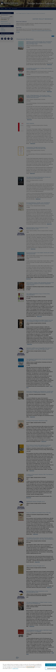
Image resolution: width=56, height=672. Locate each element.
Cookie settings (30, 667)
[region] (28, 666)
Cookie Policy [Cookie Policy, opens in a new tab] (15, 668)
